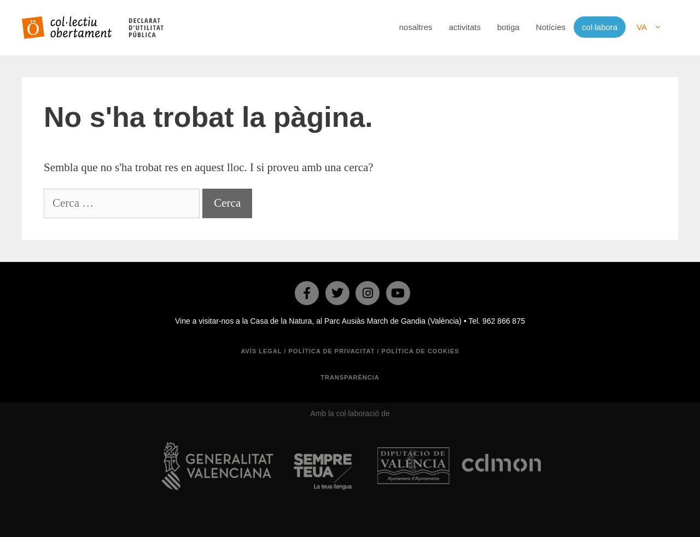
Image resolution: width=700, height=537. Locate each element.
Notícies (550, 27)
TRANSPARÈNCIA (350, 377)
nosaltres (416, 27)
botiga (508, 27)
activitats (465, 27)
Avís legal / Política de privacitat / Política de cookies (350, 351)
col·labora (599, 27)
